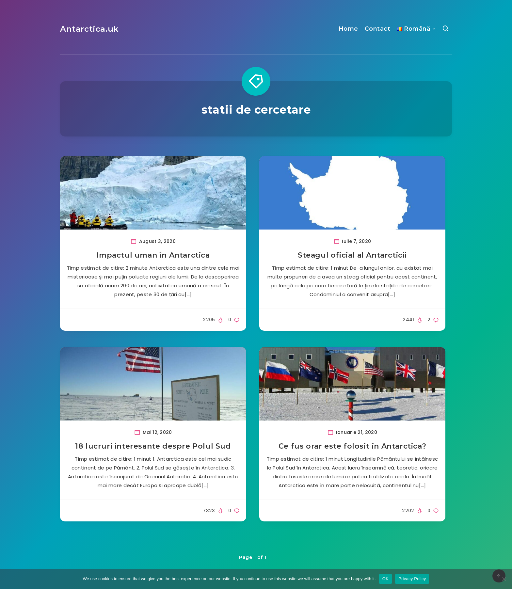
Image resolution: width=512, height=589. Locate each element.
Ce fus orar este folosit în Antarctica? (352, 446)
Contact (378, 28)
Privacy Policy (412, 578)
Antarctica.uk (89, 29)
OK (385, 578)
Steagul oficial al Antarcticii (352, 255)
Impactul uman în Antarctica (153, 255)
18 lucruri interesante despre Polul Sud (153, 446)
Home (348, 28)
